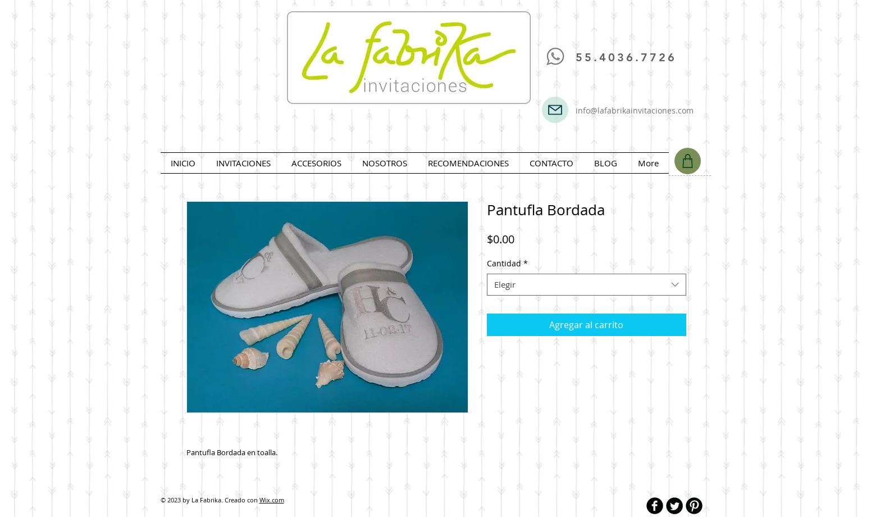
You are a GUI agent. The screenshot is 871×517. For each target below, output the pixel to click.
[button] (243, 163)
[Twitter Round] (674, 505)
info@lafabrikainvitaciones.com (635, 110)
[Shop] (687, 161)
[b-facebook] (654, 505)
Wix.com (271, 500)
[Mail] (555, 110)
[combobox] (586, 285)
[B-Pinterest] (694, 505)
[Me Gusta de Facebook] (577, 22)
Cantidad (507, 263)
